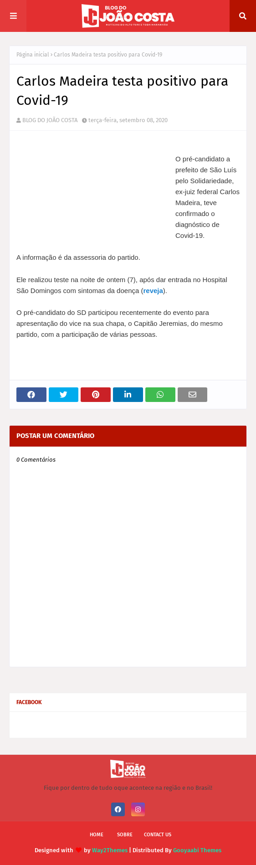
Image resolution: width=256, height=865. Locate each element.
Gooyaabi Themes (197, 850)
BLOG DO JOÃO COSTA (49, 120)
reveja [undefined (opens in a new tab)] (153, 290)
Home (96, 835)
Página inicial (32, 54)
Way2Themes (110, 850)
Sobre (125, 835)
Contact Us (157, 835)
